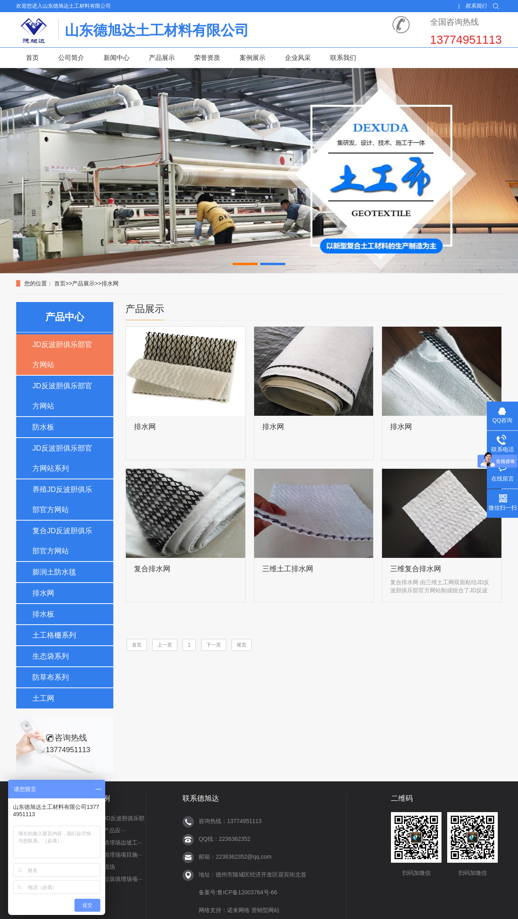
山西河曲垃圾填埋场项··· (111, 879)
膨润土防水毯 (54, 572)
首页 (32, 57)
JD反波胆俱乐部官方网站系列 (62, 458)
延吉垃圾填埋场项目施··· (111, 854)
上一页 (164, 645)
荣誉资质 (207, 57)
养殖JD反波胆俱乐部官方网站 (62, 499)
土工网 (43, 698)
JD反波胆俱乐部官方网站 (62, 354)
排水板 (43, 614)
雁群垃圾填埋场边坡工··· (111, 842)
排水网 (110, 283)
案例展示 (252, 57)
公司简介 (71, 57)
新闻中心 (117, 57)
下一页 (213, 645)
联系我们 (475, 6)
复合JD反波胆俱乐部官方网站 (62, 541)
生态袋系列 (50, 656)
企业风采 (298, 57)
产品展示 (162, 57)
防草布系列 (50, 677)
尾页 (241, 645)
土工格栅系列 (54, 635)
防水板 (43, 427)
